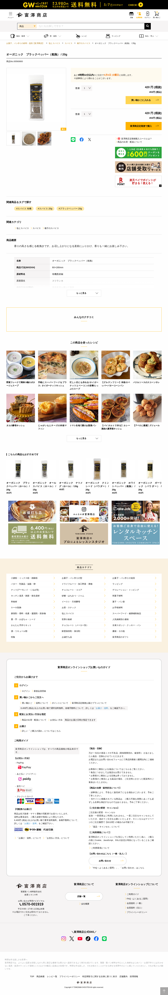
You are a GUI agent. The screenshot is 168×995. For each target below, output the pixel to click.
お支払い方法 (55, 720)
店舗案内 (123, 976)
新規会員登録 (38, 691)
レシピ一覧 (52, 976)
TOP (32, 976)
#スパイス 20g (45, 208)
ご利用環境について (99, 848)
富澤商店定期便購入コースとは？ (133, 139)
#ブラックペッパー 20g (70, 208)
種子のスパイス (83, 43)
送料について (40, 703)
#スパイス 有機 (23, 208)
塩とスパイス (54, 43)
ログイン (24, 691)
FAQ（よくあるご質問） (136, 899)
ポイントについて (58, 703)
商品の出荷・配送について (128, 142)
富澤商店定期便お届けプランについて (88, 703)
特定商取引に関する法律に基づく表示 (99, 976)
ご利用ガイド (131, 894)
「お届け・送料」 (102, 708)
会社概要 (84, 904)
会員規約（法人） (133, 908)
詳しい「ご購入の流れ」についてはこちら (40, 731)
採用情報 (134, 976)
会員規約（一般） (133, 903)
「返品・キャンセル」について (104, 827)
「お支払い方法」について (55, 838)
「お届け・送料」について (27, 838)
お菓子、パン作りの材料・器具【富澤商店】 (25, 43)
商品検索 (40, 976)
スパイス (68, 43)
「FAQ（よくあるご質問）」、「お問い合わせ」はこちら (116, 868)
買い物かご (25, 703)
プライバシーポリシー (135, 912)
